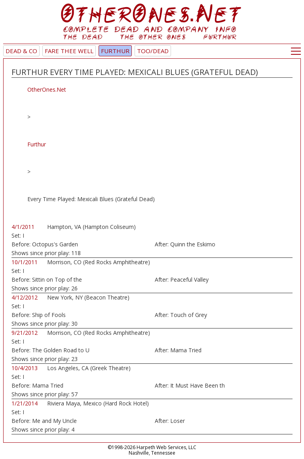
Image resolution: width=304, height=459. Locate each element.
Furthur (115, 51)
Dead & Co (21, 51)
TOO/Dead (153, 51)
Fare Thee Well (69, 51)
